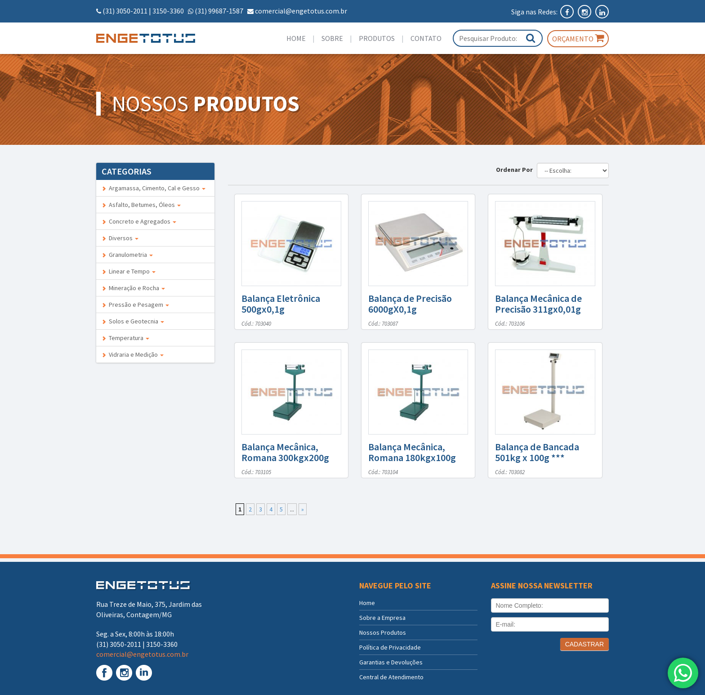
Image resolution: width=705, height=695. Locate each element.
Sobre (332, 38)
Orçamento (578, 38)
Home (296, 38)
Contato (426, 38)
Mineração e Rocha (133, 288)
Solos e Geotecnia (133, 321)
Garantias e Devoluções (391, 662)
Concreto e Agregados (139, 221)
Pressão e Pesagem (135, 304)
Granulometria (127, 255)
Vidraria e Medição (133, 354)
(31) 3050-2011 (125, 10)
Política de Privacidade (390, 647)
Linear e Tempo (129, 271)
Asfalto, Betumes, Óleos (141, 205)
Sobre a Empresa (382, 618)
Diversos (120, 238)
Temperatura (125, 338)
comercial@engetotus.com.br (301, 10)
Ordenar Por (515, 170)
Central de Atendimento (391, 677)
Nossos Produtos (382, 632)
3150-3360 (168, 10)
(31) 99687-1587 (219, 10)
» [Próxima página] (302, 509)
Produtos (377, 38)
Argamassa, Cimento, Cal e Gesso (153, 188)
